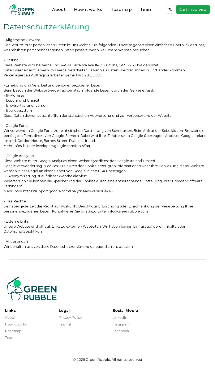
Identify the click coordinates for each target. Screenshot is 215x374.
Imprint (65, 324)
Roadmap (121, 9)
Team (146, 9)
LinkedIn (120, 318)
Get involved (193, 9)
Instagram (121, 324)
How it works (88, 9)
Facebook (121, 331)
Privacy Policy (70, 318)
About (59, 9)
